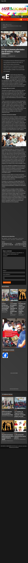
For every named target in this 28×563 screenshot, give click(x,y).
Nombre (4, 270)
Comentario (5, 255)
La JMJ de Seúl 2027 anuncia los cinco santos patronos (20, 436)
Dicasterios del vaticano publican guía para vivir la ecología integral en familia (22, 308)
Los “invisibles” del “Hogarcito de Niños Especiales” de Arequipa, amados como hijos (13, 308)
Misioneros (4, 56)
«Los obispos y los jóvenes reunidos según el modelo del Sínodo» (20, 244)
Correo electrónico (6, 274)
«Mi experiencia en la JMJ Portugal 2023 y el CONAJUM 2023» (8, 244)
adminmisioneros (4, 312)
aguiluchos (5, 238)
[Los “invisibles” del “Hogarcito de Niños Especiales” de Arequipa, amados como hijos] (14, 295)
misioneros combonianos (6, 239)
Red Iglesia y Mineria (19, 239)
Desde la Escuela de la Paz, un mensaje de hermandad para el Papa (5, 306)
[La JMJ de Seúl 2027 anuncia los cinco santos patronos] (20, 426)
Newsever (11, 447)
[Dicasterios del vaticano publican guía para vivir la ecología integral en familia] (22, 295)
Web (4, 278)
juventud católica (21, 238)
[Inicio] (2, 19)
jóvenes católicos (15, 238)
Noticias (3, 47)
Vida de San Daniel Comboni (14, 388)
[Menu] (4, 19)
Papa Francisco (13, 239)
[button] (4, 19)
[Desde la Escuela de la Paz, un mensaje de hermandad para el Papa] (5, 295)
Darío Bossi (10, 238)
